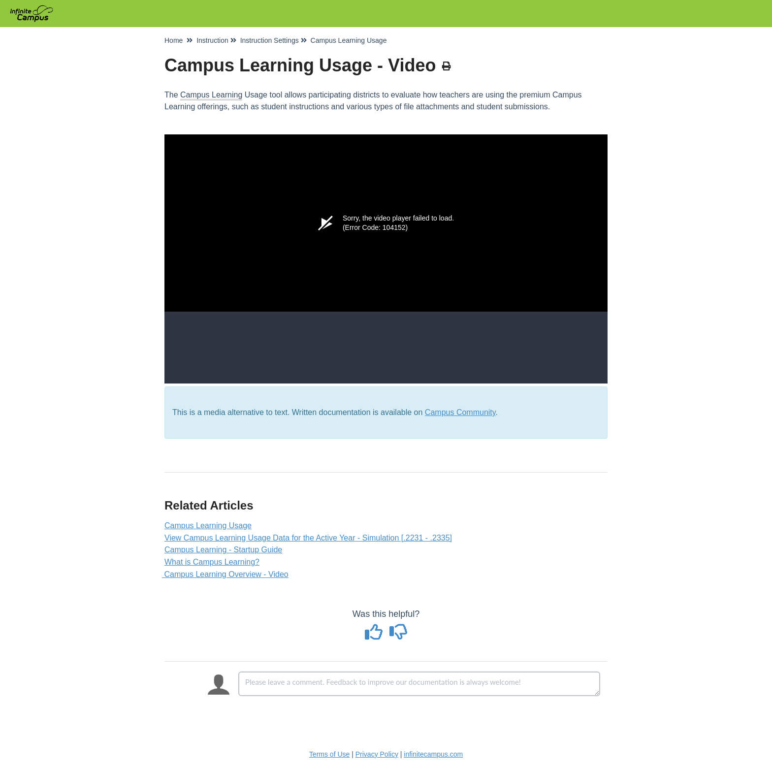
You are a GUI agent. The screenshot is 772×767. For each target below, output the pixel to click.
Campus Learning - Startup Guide (223, 549)
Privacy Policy (376, 754)
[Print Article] (446, 66)
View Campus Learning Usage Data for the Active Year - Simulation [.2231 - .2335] (308, 538)
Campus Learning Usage (208, 525)
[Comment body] (419, 683)
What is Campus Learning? (211, 562)
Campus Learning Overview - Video (226, 574)
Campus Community (460, 412)
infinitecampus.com (433, 754)
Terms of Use (329, 754)
